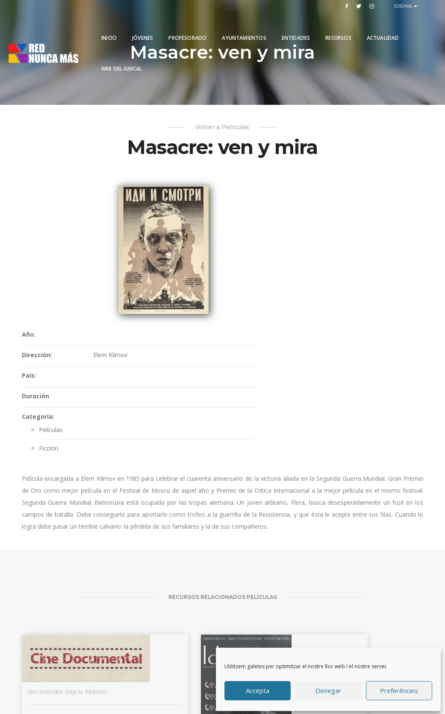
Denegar (328, 689)
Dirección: (210, 226)
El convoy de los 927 (253, 593)
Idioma (404, 6)
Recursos (338, 26)
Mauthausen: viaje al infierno (49, 593)
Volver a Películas (222, 129)
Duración (208, 267)
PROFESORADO (187, 26)
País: (202, 246)
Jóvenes (142, 26)
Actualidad (383, 26)
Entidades (296, 26)
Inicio (109, 26)
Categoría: (211, 287)
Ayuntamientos (244, 26)
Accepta (257, 689)
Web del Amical (121, 57)
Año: (201, 205)
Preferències (399, 689)
